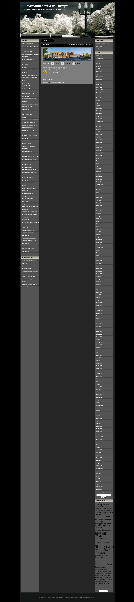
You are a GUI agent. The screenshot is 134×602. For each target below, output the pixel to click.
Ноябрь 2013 (99, 336)
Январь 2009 (99, 489)
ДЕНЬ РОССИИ (26, 88)
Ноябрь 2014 (99, 305)
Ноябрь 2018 (99, 179)
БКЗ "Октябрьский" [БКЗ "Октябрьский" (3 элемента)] (103, 514)
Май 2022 (98, 68)
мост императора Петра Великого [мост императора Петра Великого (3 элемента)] (103, 573)
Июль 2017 (98, 221)
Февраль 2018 (99, 202)
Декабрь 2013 (99, 334)
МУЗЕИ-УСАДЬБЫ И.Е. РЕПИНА (30, 119)
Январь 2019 (99, 173)
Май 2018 (98, 195)
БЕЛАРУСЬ (25, 56)
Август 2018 (99, 187)
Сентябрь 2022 (99, 58)
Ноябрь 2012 (99, 368)
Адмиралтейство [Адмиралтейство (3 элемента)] (107, 508)
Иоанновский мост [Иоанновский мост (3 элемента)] (106, 528)
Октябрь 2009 (99, 465)
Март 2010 (98, 452)
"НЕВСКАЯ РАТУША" (28, 43)
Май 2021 (98, 100)
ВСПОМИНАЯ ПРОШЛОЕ (29, 59)
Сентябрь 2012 (99, 373)
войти (49, 82)
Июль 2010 (98, 442)
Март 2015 (98, 294)
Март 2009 (98, 484)
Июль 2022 (98, 63)
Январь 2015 (99, 300)
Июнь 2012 (98, 381)
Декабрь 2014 (99, 302)
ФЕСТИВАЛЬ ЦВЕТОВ (28, 248)
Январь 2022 (99, 79)
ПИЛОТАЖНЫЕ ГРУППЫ (29, 188)
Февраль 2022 (99, 76)
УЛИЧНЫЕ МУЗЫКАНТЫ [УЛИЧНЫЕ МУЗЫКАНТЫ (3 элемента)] (101, 559)
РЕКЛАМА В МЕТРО (27, 198)
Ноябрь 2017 (99, 210)
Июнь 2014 (98, 318)
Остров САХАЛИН (27, 143)
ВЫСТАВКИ (25, 64)
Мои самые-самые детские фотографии (35, 36)
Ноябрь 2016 (99, 242)
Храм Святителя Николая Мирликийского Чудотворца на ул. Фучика (30, 279)
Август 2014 (99, 313)
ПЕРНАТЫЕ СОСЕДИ (27, 177)
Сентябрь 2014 (99, 310)
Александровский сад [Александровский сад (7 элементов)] (104, 513)
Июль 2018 (98, 189)
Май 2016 (98, 258)
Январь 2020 (99, 142)
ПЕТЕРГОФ (25, 180)
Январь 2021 (99, 110)
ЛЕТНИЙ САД (25, 96)
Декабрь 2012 (99, 365)
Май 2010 (98, 447)
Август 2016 (99, 250)
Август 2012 (99, 376)
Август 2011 (99, 407)
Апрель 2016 (99, 260)
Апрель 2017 (99, 229)
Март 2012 (98, 389)
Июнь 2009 (98, 476)
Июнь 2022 (98, 66)
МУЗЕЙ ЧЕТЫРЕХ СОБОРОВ (29, 125)
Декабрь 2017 (99, 208)
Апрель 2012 (99, 386)
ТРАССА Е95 (25, 227)
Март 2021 (98, 105)
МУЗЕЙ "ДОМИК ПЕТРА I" (29, 122)
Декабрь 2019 (99, 145)
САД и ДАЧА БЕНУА (27, 201)
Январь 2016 (99, 268)
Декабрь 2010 (99, 428)
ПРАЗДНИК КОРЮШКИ (28, 196)
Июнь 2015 (98, 286)
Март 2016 (98, 263)
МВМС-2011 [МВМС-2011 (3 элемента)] (98, 538)
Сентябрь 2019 (99, 152)
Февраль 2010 (99, 455)
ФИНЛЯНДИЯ (26, 251)
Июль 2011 (98, 410)
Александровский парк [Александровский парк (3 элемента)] (106, 510)
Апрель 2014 (99, 323)
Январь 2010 (99, 457)
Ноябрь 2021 (99, 84)
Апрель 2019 (99, 166)
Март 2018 (98, 200)
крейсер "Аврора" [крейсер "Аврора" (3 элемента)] (107, 571)
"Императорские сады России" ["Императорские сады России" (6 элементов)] (103, 505)
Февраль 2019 (99, 171)
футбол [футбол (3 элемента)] (107, 583)
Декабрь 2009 (99, 460)
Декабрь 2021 (99, 82)
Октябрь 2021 (99, 87)
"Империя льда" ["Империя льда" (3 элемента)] (98, 508)
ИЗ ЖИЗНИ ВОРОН (27, 91)
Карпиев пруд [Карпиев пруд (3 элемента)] (98, 530)
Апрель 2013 (99, 355)
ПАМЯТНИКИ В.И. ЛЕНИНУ (29, 159)
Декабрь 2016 (99, 239)
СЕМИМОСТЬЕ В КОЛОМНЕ (29, 211)
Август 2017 (99, 218)
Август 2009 (99, 470)
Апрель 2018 (99, 197)
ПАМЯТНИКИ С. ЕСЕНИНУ (29, 169)
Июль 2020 (98, 126)
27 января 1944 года (27, 51)
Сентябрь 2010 (99, 436)
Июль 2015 (98, 284)
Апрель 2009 (99, 481)
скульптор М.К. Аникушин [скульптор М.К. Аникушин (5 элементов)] (103, 578)
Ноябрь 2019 (99, 147)
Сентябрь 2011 (99, 405)
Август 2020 (99, 124)
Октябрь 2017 (99, 213)
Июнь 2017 (98, 223)
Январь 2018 (99, 205)
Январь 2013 (99, 363)
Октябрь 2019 (99, 150)
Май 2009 (98, 478)
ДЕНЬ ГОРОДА (26, 83)
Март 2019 (98, 168)
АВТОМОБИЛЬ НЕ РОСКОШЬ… (30, 54)
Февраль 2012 (99, 392)
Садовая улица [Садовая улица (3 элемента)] (98, 551)
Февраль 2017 (99, 234)
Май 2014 (98, 321)
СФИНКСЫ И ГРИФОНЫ (28, 225)
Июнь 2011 (98, 413)
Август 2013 (99, 344)
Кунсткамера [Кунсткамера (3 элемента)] (104, 532)
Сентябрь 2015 (99, 279)
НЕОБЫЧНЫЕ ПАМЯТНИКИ (29, 135)
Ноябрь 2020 (99, 116)
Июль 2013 (98, 347)
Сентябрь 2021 (99, 89)
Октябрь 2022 (99, 55)
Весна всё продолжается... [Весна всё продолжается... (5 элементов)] (103, 518)
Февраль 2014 (99, 329)
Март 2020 (98, 137)
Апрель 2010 (99, 449)
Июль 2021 (98, 95)
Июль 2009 (98, 473)
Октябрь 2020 (99, 118)
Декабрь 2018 (99, 176)
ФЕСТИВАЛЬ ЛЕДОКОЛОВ (29, 238)
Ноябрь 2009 (99, 463)
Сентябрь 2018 (99, 184)
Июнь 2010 (98, 444)
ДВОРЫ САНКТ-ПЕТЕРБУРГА (30, 75)
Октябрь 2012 (99, 371)
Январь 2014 (99, 331)
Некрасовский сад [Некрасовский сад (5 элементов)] (102, 544)
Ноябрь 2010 (99, 431)
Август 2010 (99, 439)
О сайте (56, 36)
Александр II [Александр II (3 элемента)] (98, 510)
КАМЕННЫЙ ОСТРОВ (28, 93)
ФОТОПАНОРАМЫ (27, 253)
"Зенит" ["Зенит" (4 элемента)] (97, 503)
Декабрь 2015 (99, 271)
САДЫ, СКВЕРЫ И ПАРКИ (29, 204)
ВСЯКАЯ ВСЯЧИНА (27, 62)
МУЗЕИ (24, 117)
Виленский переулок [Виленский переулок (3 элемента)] (100, 521)
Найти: (103, 493)
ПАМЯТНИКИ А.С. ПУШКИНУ (30, 156)
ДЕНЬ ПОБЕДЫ (26, 85)
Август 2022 (99, 60)
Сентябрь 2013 (99, 342)
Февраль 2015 (99, 297)
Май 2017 (98, 226)
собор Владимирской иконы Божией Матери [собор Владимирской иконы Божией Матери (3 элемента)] (103, 581)
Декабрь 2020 (99, 113)
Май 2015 (98, 289)
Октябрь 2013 (99, 339)
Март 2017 (98, 231)
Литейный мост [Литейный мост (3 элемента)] (105, 536)
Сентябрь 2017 (99, 216)
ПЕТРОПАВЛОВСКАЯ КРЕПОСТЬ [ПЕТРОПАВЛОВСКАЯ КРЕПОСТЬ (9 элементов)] (110, 547)
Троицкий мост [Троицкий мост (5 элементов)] (101, 557)
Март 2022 (98, 74)
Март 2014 (98, 326)
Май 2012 (98, 384)
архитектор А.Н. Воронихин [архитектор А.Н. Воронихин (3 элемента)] (101, 561)
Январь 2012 (99, 394)
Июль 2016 (98, 252)
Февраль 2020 (99, 139)
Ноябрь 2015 (99, 273)
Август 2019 (99, 155)
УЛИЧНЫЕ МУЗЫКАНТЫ (29, 230)
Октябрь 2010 (99, 434)
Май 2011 (98, 415)
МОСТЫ (24, 112)
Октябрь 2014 (99, 308)
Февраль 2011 (99, 423)
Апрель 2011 (99, 418)
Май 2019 (98, 163)
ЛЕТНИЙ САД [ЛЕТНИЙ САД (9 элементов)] (101, 535)
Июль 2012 (98, 378)
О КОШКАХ (25, 138)
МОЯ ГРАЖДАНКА (27, 114)
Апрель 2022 (99, 71)
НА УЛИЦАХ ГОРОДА (27, 127)
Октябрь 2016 (99, 244)
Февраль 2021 (99, 108)
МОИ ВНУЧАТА (26, 109)
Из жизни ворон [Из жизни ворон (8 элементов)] (103, 526)
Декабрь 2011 (99, 397)
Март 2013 (98, 357)
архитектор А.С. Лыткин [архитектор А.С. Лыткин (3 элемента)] (101, 563)
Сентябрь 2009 (99, 468)
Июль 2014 (98, 315)
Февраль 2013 (99, 360)
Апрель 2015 (99, 292)
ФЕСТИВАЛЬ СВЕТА (27, 246)
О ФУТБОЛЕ (25, 140)
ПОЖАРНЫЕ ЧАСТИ (27, 193)
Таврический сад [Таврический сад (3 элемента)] (103, 555)
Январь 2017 (99, 237)
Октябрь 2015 (99, 276)
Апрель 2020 (99, 134)
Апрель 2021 (99, 103)
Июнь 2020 (98, 129)
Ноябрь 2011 (99, 399)
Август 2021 (99, 92)
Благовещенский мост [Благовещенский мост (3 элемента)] (100, 517)
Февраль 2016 (99, 265)
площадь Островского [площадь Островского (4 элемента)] (102, 575)
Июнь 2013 (98, 350)
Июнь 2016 (98, 255)
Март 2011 (98, 421)
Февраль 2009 (99, 486)
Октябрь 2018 (99, 181)
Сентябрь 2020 (99, 121)
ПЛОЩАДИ (25, 190)
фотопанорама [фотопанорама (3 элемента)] (102, 583)
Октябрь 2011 (99, 402)
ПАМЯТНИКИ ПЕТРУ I (28, 167)
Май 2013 (98, 352)
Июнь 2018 (98, 192)
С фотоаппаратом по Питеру (46, 6)
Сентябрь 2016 (99, 247)
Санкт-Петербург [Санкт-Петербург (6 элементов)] (102, 551)
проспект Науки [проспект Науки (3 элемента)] (98, 577)
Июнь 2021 (98, 97)
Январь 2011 (99, 426)
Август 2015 (99, 281)
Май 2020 (98, 131)
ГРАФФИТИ (25, 67)
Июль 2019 (98, 158)
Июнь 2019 (98, 160)
